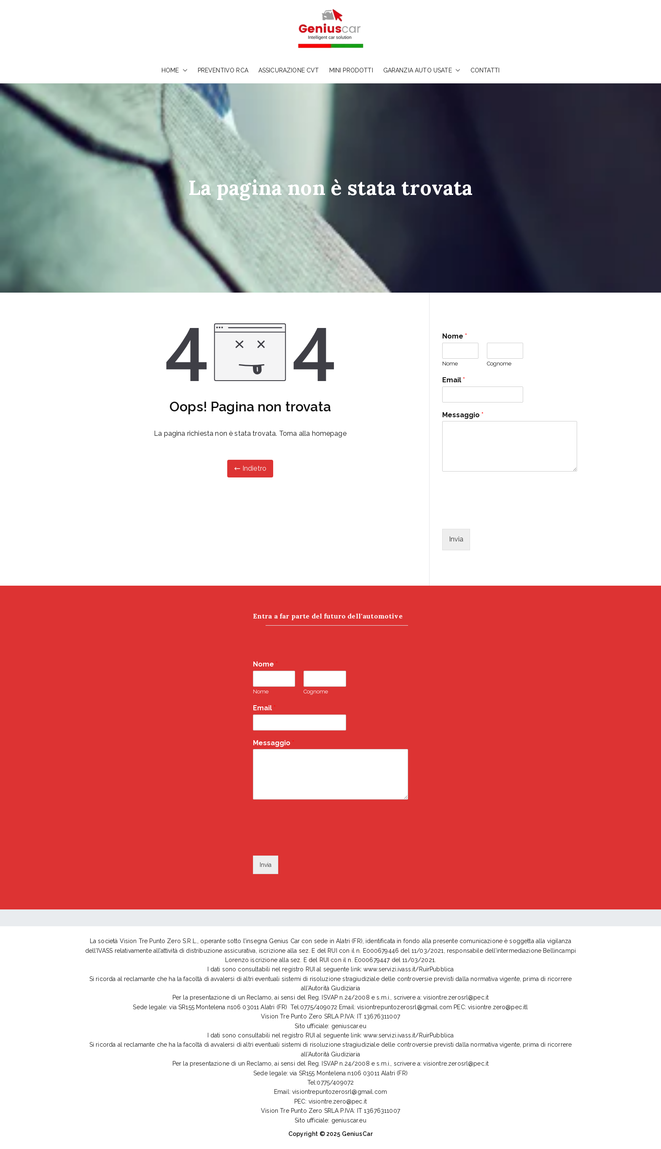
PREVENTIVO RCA (223, 70)
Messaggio (463, 415)
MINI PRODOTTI (351, 70)
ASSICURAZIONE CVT (288, 70)
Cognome (499, 363)
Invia (456, 539)
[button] (183, 70)
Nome (454, 336)
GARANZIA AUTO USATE (421, 70)
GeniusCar (357, 1133)
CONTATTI (485, 70)
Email (453, 380)
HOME (174, 70)
